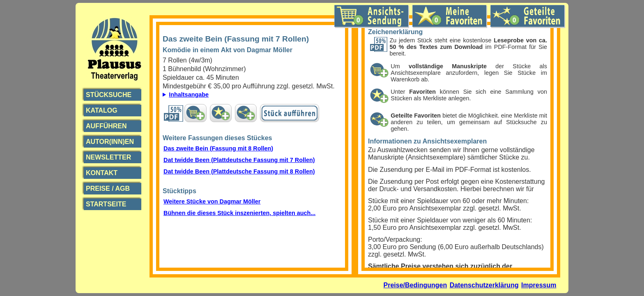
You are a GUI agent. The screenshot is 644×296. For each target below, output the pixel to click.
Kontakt (101, 172)
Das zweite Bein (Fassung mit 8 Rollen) (218, 148)
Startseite (106, 204)
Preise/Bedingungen (415, 285)
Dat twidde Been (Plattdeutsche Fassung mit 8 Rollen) (239, 171)
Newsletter (108, 157)
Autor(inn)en (110, 141)
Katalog (101, 110)
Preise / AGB (108, 188)
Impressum (538, 285)
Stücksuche (108, 94)
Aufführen (106, 126)
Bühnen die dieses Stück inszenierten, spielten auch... (239, 213)
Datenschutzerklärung (484, 285)
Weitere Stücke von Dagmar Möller (211, 201)
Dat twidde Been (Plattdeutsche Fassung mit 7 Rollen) (239, 160)
